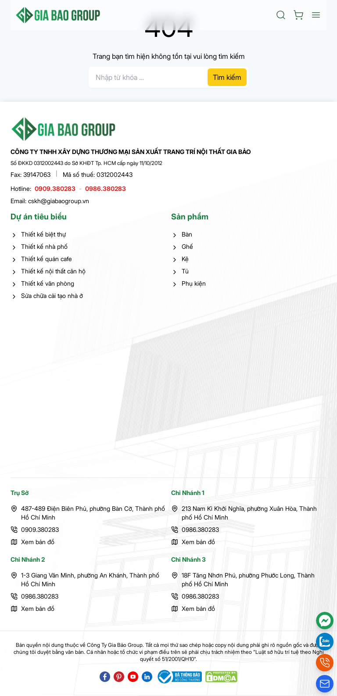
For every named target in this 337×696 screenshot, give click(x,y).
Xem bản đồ (37, 541)
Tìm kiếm (227, 77)
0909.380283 (55, 188)
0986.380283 (105, 188)
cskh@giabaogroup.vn (58, 200)
